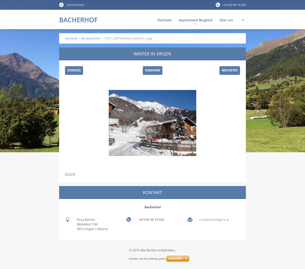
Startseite (164, 20)
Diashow (152, 70)
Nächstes (230, 70)
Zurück (70, 174)
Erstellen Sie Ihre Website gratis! (147, 258)
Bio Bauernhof (91, 38)
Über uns (226, 20)
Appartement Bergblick (195, 21)
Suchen (61, 4)
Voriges (74, 70)
